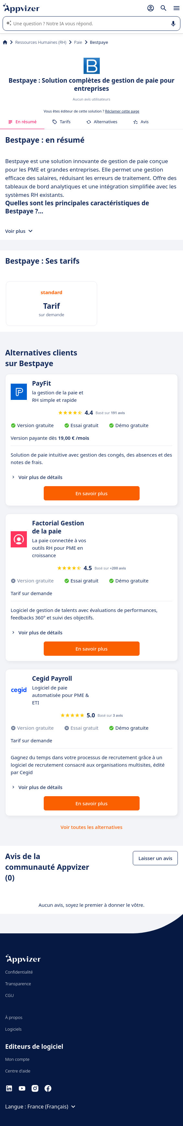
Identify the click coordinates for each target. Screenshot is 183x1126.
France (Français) (52, 1106)
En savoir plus (91, 493)
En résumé (22, 122)
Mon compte (17, 1059)
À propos (13, 1017)
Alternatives (102, 122)
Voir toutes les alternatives (91, 827)
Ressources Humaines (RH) (40, 42)
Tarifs (61, 122)
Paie (78, 42)
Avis (141, 122)
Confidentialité (19, 972)
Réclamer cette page (122, 111)
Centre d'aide (17, 1071)
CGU (9, 995)
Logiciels (13, 1029)
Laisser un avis (155, 858)
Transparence (18, 984)
